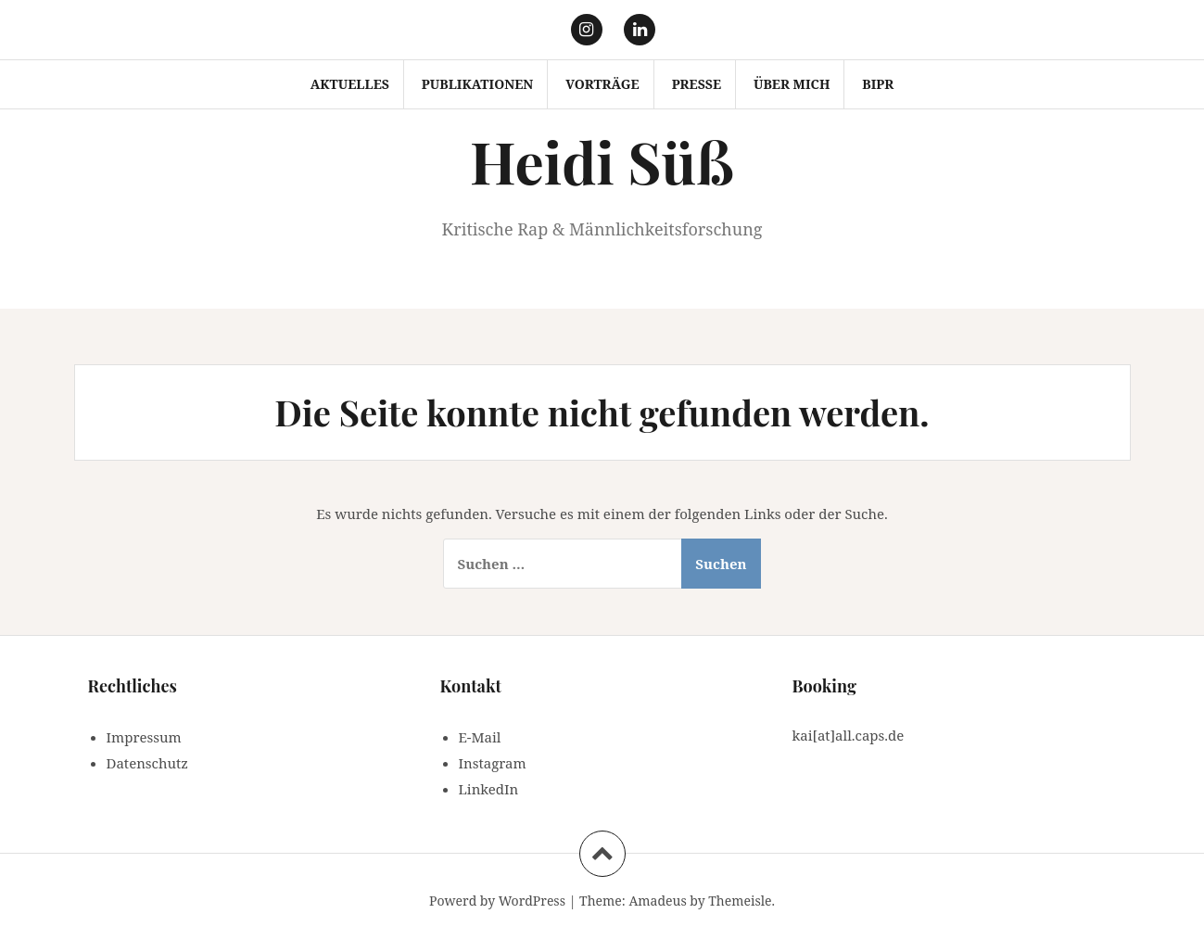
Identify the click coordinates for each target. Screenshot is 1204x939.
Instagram (492, 763)
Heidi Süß (602, 160)
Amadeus (657, 900)
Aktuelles (350, 84)
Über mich (792, 84)
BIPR (877, 84)
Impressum (144, 737)
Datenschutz (147, 763)
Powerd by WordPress (497, 900)
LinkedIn (489, 789)
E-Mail (480, 737)
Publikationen (478, 84)
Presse (696, 84)
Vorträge (602, 84)
